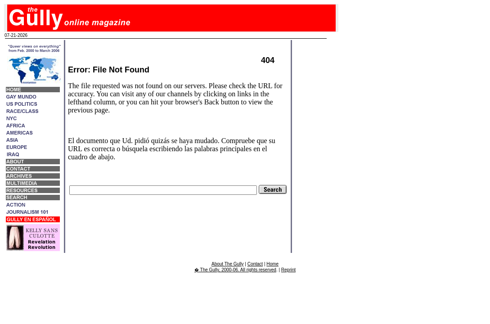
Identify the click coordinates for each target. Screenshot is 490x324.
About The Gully (227, 263)
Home (272, 263)
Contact (255, 263)
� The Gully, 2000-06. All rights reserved (235, 269)
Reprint (288, 269)
